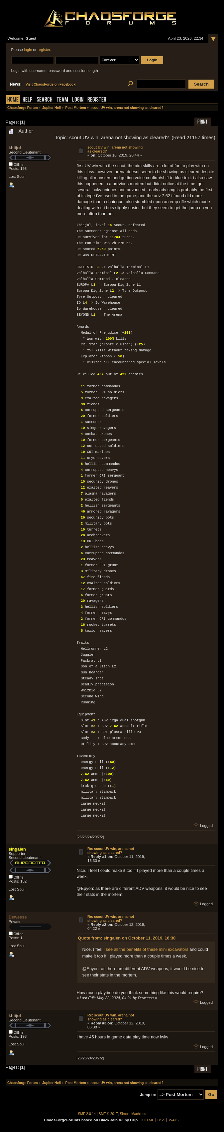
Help (28, 100)
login (28, 50)
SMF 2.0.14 (87, 1114)
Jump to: (148, 1095)
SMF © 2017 (108, 1114)
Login (77, 100)
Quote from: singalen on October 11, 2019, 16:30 (126, 938)
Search (45, 100)
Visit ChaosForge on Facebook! (51, 84)
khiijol (15, 147)
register (44, 50)
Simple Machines (133, 1114)
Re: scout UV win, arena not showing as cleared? (110, 851)
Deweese (18, 917)
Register (96, 100)
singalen (17, 849)
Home (13, 100)
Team (62, 100)
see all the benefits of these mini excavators (147, 949)
